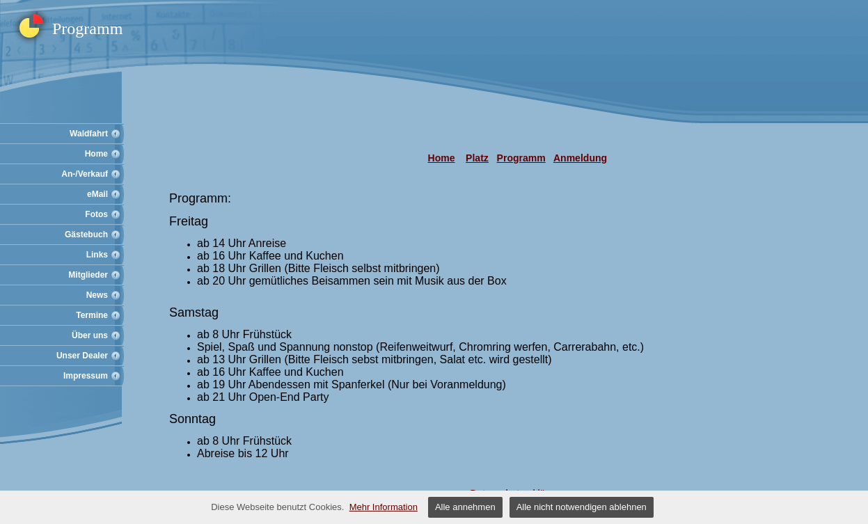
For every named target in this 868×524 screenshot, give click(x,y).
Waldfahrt (89, 133)
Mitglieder (88, 275)
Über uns (90, 335)
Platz (477, 158)
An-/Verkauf (84, 174)
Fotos (96, 214)
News (97, 295)
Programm (521, 158)
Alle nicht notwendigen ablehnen (581, 507)
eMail (97, 194)
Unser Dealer (82, 355)
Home (96, 154)
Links (97, 255)
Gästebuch (86, 234)
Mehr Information (383, 507)
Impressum (85, 376)
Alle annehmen (465, 507)
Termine (92, 315)
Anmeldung (580, 158)
